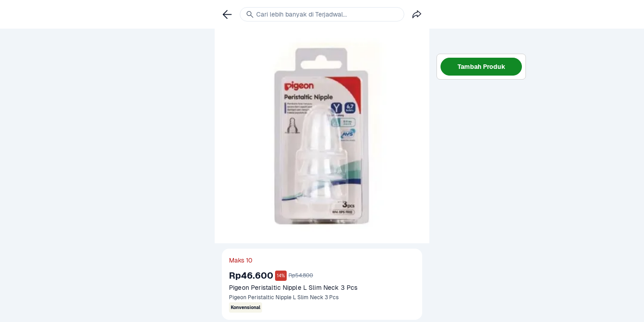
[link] (227, 14)
